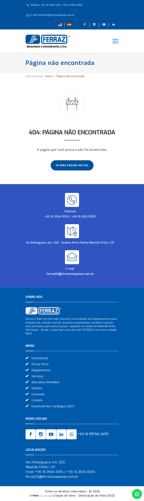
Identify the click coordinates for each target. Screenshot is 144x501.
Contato (37, 400)
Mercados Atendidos (46, 382)
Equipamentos (41, 370)
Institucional (40, 358)
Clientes (37, 388)
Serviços (37, 376)
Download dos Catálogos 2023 (53, 406)
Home (48, 76)
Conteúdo (38, 394)
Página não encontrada (70, 76)
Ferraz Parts (40, 364)
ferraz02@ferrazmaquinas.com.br (70, 274)
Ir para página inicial (72, 165)
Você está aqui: (35, 76)
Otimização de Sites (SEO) (96, 496)
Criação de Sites (64, 496)
